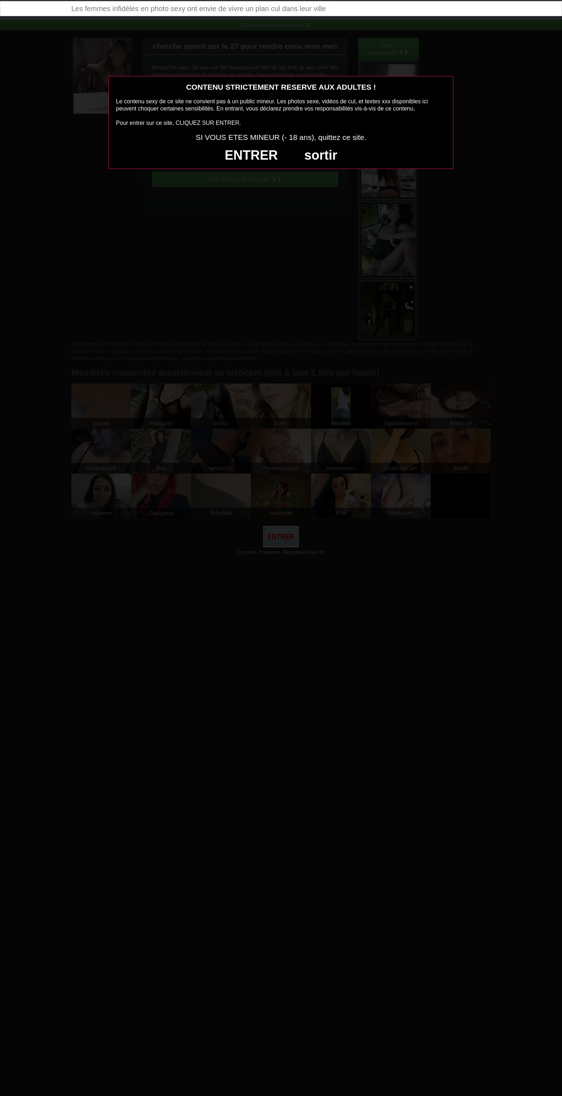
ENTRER (251, 155)
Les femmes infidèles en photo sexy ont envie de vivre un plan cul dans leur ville (198, 9)
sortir (320, 155)
